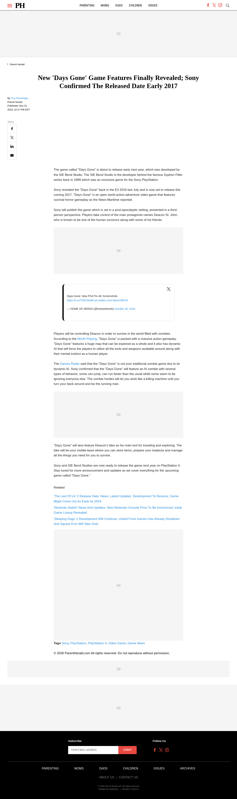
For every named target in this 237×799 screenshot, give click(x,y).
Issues (152, 5)
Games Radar (70, 364)
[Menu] (9, 5)
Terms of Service (108, 789)
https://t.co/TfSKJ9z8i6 (80, 300)
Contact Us (128, 777)
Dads (119, 5)
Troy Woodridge (20, 98)
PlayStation (78, 643)
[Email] (12, 155)
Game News (136, 643)
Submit (127, 750)
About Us (106, 777)
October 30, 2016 (125, 308)
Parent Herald (17, 64)
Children (135, 5)
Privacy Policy (130, 789)
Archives (187, 768)
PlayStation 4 (97, 643)
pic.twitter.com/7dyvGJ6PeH (111, 300)
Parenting (87, 5)
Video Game (117, 643)
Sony (65, 643)
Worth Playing (87, 339)
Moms (105, 5)
